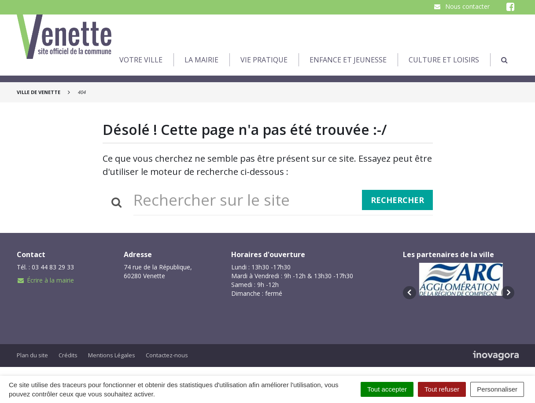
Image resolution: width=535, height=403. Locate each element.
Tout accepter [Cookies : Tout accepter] (387, 389)
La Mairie (201, 60)
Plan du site (32, 355)
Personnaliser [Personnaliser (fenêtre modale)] (497, 389)
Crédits (68, 355)
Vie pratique (264, 60)
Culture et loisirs (444, 60)
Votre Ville (140, 60)
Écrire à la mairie (45, 280)
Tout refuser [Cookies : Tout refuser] (441, 389)
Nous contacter (461, 6)
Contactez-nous (167, 355)
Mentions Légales (111, 355)
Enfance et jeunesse (348, 60)
